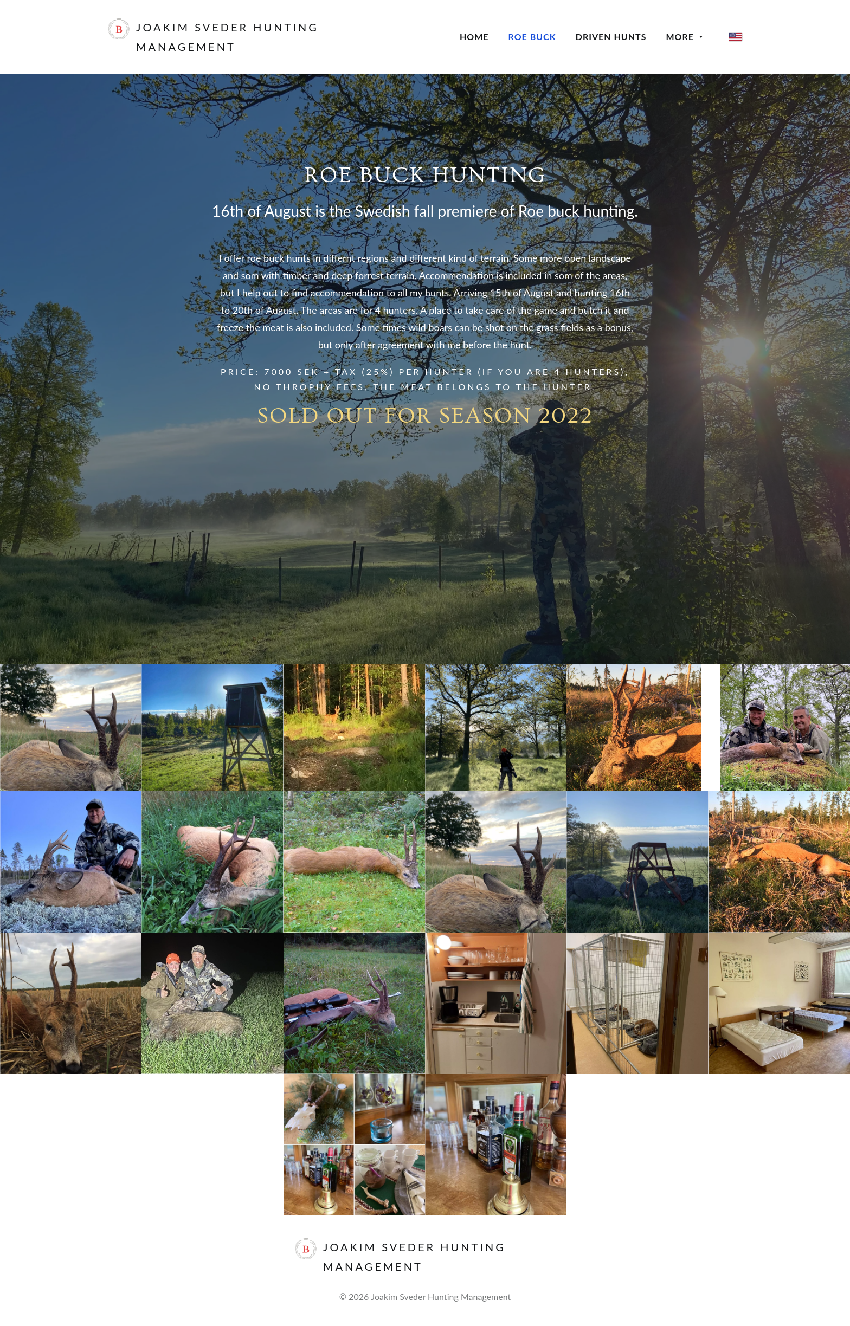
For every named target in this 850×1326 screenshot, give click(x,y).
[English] (735, 36)
